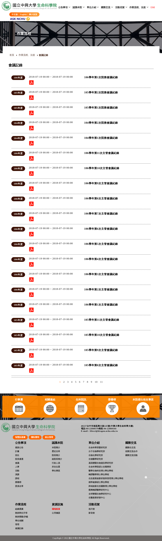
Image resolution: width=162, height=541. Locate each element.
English (23, 14)
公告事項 (63, 7)
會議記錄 (19, 528)
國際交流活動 (131, 455)
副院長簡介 (57, 459)
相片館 (92, 509)
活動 (17, 470)
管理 (17, 524)
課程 (17, 478)
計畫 (17, 451)
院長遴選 (19, 459)
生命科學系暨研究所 (98, 447)
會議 (17, 463)
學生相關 (19, 520)
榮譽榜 (18, 482)
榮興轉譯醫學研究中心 (99, 490)
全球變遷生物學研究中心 (100, 494)
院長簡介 (56, 455)
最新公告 (19, 447)
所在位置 (56, 467)
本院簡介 (56, 447)
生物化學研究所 (96, 455)
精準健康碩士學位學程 (99, 482)
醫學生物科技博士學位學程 (101, 470)
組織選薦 (19, 509)
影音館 (92, 513)
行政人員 (56, 463)
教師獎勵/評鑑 (21, 517)
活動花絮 (120, 7)
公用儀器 (56, 513)
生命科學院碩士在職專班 (100, 467)
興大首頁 (33, 14)
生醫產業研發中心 (97, 497)
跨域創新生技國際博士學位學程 (103, 486)
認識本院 (77, 7)
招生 (17, 455)
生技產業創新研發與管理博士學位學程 (106, 478)
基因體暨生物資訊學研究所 (101, 463)
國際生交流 (130, 447)
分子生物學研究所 (97, 451)
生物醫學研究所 (96, 459)
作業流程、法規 (137, 7)
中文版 (15, 14)
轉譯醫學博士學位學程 (99, 474)
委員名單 (19, 486)
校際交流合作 (131, 451)
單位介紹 (91, 7)
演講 (17, 474)
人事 (17, 467)
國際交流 (105, 7)
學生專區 (56, 470)
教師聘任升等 (21, 513)
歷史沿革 (56, 451)
